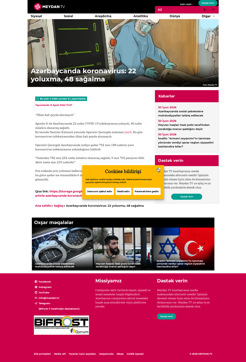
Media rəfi (60, 353)
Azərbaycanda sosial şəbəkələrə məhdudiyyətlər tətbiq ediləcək (180, 113)
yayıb (128, 132)
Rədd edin (123, 195)
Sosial (68, 16)
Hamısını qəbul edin (99, 195)
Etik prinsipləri (42, 353)
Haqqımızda (106, 353)
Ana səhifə (43, 206)
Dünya (175, 16)
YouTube (44, 292)
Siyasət (36, 16)
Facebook (45, 281)
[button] (214, 16)
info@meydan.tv (49, 297)
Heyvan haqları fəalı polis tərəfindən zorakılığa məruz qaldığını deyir (184, 127)
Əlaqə (120, 353)
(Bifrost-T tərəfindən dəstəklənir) (59, 308)
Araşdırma (103, 16)
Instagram (45, 287)
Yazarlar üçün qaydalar (82, 353)
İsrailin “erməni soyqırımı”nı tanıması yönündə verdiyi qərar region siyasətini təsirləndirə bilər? (186, 142)
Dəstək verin (208, 3)
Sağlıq (58, 206)
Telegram (44, 303)
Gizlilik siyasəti (135, 353)
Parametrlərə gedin (147, 195)
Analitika (140, 16)
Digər (210, 16)
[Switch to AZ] (160, 9)
